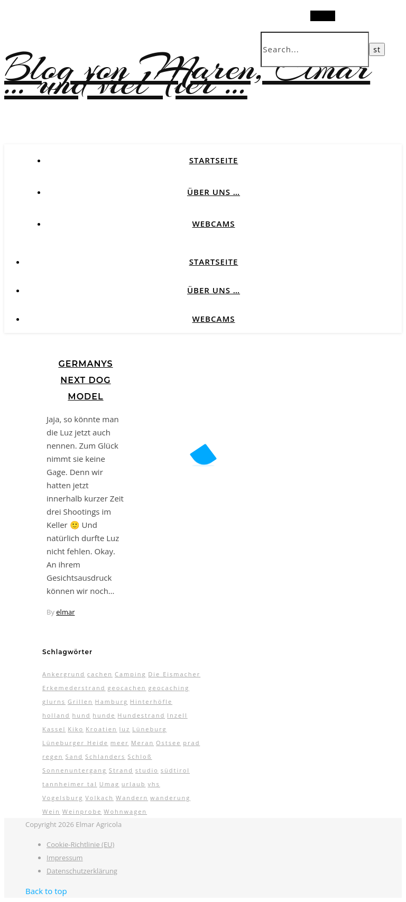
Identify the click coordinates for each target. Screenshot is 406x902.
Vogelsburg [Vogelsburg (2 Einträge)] (62, 798)
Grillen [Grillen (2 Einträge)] (80, 701)
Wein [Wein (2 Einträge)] (51, 811)
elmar (65, 612)
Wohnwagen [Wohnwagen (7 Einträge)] (125, 811)
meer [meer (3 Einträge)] (119, 743)
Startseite (213, 160)
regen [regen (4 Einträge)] (52, 756)
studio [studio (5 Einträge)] (147, 770)
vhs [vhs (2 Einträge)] (153, 784)
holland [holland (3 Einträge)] (56, 715)
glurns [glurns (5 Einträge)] (54, 701)
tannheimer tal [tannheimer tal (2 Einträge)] (69, 784)
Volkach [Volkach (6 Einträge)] (99, 798)
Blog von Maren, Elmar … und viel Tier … (187, 75)
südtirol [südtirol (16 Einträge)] (175, 770)
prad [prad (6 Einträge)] (191, 743)
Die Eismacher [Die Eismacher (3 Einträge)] (174, 674)
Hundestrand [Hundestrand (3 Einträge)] (141, 715)
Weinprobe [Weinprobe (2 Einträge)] (82, 811)
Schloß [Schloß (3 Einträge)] (139, 756)
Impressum (65, 857)
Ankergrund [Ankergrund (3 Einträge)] (63, 674)
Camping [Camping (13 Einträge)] (130, 674)
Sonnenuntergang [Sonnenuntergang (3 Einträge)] (74, 770)
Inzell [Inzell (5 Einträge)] (177, 715)
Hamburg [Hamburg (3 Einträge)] (111, 701)
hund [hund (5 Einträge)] (81, 715)
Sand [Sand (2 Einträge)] (74, 756)
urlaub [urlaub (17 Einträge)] (134, 784)
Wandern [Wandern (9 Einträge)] (132, 798)
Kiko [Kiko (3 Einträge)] (76, 729)
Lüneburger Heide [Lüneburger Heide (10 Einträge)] (75, 743)
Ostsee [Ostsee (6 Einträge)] (168, 743)
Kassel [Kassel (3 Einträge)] (54, 729)
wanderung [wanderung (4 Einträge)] (170, 798)
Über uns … (213, 192)
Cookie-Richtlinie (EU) (80, 844)
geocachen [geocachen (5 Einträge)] (126, 688)
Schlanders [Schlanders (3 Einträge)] (105, 756)
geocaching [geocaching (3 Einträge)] (168, 688)
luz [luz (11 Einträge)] (125, 729)
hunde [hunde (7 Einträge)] (104, 715)
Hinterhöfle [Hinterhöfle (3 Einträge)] (151, 701)
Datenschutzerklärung (82, 871)
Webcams (213, 223)
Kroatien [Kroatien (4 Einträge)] (101, 729)
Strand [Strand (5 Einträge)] (121, 770)
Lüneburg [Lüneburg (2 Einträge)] (149, 729)
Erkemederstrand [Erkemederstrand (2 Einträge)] (74, 688)
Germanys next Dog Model (85, 380)
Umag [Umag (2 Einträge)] (109, 784)
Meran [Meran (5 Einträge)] (142, 743)
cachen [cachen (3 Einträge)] (100, 674)
